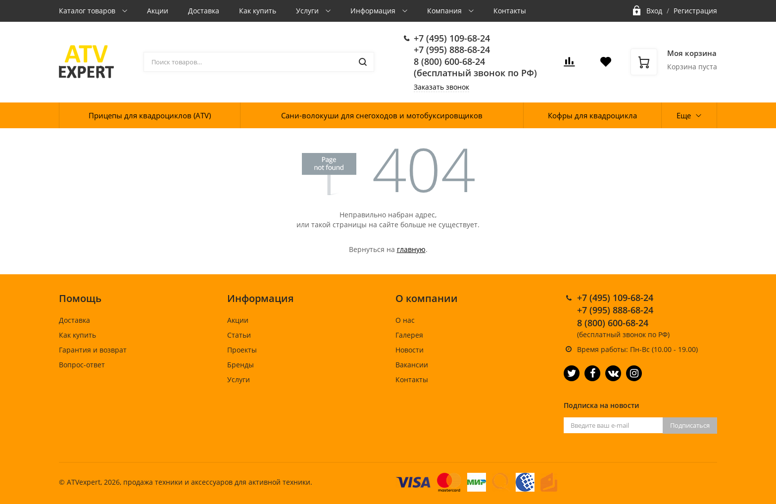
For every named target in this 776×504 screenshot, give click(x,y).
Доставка (203, 10)
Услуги (308, 10)
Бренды (240, 364)
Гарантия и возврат (93, 349)
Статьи (239, 335)
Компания (445, 10)
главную (411, 249)
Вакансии (411, 364)
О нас (405, 320)
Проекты (242, 349)
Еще (684, 115)
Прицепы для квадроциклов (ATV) (150, 115)
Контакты (509, 10)
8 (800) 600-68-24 (449, 61)
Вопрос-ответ (82, 364)
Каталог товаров (88, 10)
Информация (373, 10)
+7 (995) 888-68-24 (452, 49)
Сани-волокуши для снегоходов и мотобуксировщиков (382, 115)
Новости (409, 349)
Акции (157, 10)
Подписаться (690, 425)
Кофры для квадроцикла (592, 115)
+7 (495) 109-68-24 (452, 38)
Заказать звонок (441, 87)
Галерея (409, 335)
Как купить (257, 10)
